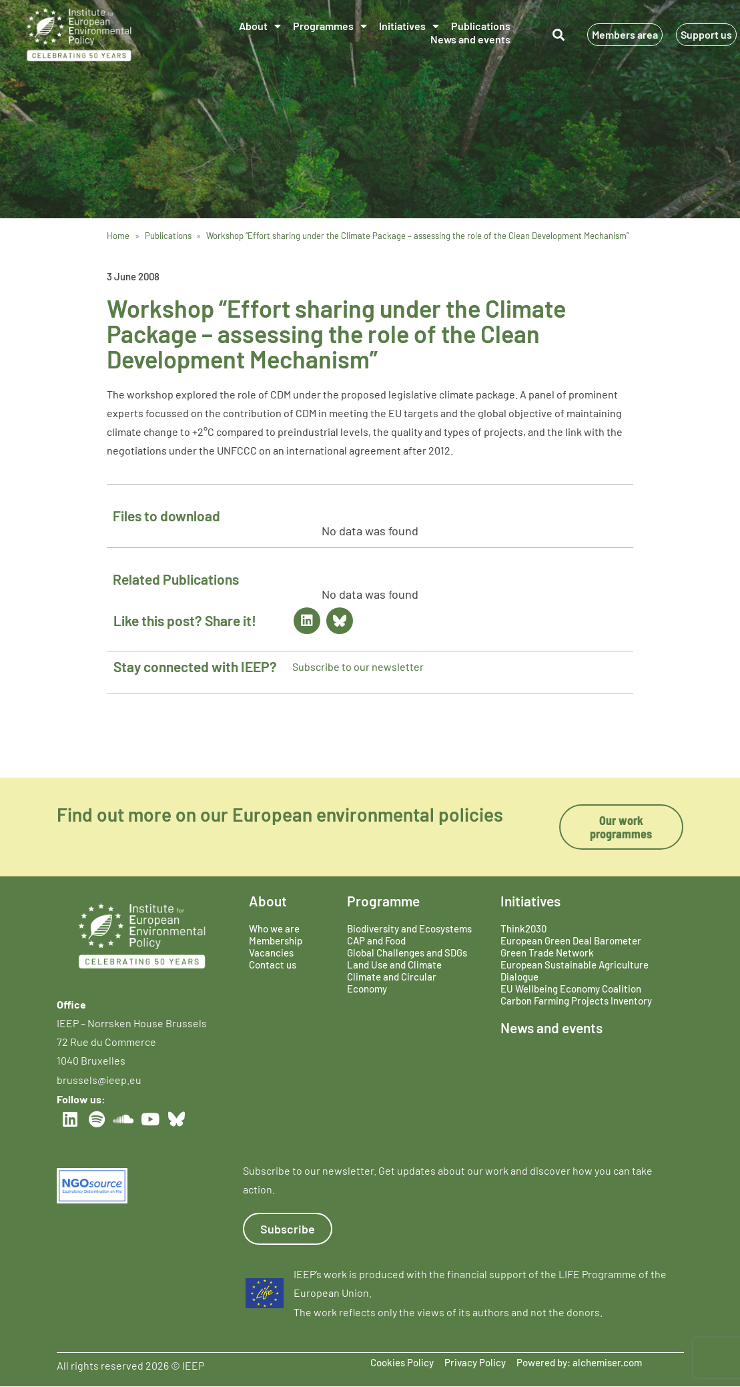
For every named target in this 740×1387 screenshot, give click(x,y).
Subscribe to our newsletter (358, 666)
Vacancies (271, 952)
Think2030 (523, 928)
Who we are (274, 928)
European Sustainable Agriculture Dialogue (574, 970)
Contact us (272, 964)
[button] (559, 34)
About (260, 26)
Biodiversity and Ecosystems (409, 928)
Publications (480, 25)
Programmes (330, 26)
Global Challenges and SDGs (407, 952)
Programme (383, 900)
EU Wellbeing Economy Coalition (570, 989)
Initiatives (409, 26)
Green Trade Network (547, 952)
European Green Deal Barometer (570, 940)
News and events (470, 39)
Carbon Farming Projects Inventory (576, 1001)
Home (118, 235)
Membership (275, 940)
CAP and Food (376, 940)
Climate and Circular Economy (391, 982)
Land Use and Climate (394, 964)
